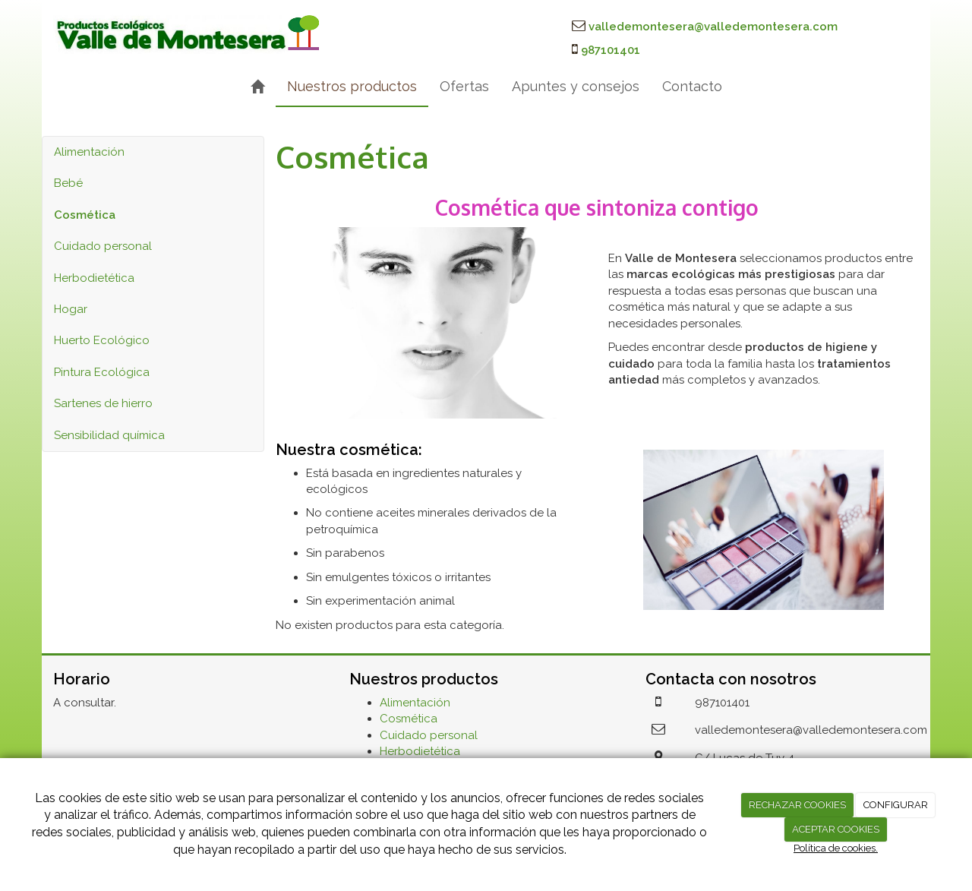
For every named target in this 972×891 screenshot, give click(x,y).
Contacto (692, 86)
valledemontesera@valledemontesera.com (713, 26)
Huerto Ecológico (102, 340)
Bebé (68, 183)
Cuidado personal (103, 246)
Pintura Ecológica (102, 372)
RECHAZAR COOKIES (797, 804)
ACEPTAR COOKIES (835, 829)
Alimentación (89, 152)
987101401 (610, 50)
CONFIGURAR (895, 804)
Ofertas (464, 86)
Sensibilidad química (109, 435)
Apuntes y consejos (575, 86)
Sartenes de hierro (103, 403)
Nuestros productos (352, 86)
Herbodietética (94, 278)
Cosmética (408, 718)
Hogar (70, 309)
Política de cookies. (836, 848)
